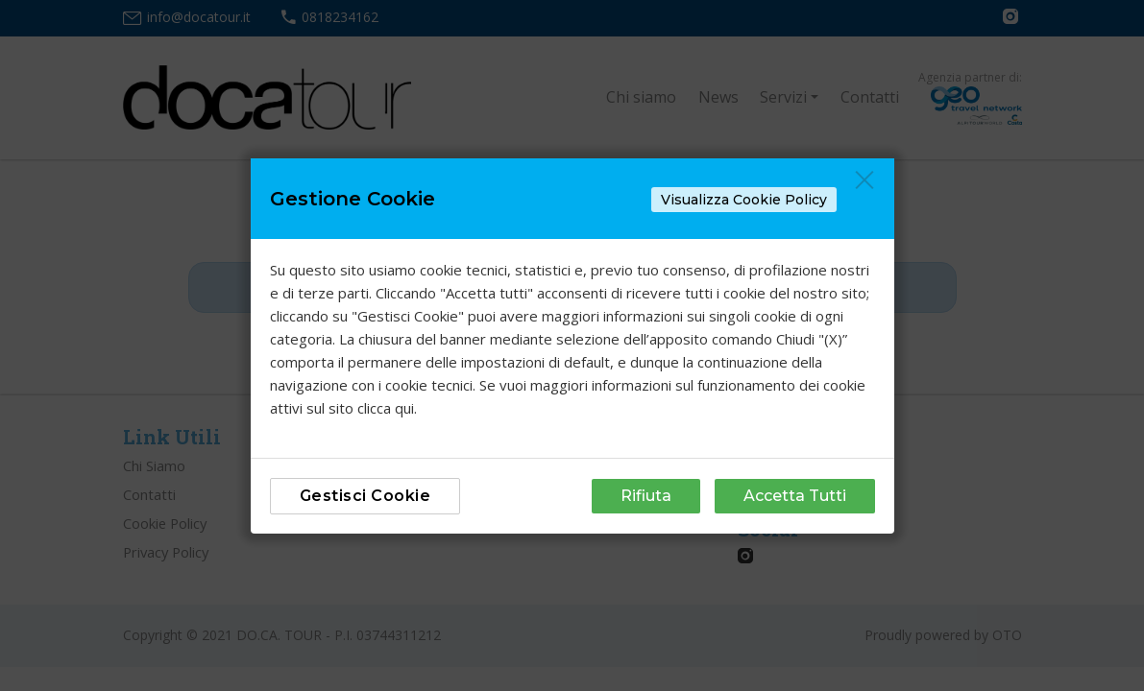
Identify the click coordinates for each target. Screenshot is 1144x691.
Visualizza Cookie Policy (744, 199)
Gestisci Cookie (365, 496)
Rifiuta (646, 496)
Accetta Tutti (794, 496)
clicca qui (385, 407)
